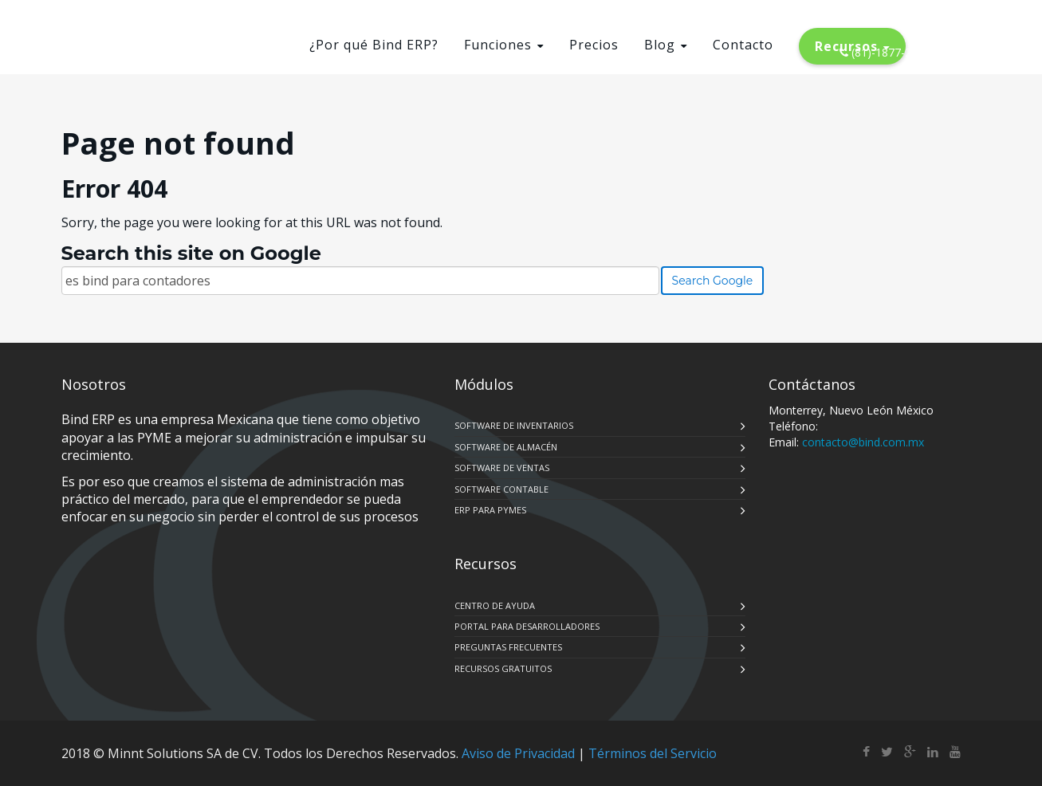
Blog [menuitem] (659, 44)
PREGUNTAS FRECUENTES (508, 647)
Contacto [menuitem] (743, 44)
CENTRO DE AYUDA (494, 605)
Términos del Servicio (652, 753)
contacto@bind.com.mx (863, 442)
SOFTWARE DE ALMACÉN (505, 447)
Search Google (712, 280)
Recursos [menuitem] (846, 46)
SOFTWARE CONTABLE (501, 489)
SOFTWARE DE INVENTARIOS (513, 425)
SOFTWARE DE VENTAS (501, 468)
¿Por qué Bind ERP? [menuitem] (373, 44)
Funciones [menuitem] (498, 44)
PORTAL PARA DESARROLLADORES (527, 626)
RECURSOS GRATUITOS (503, 668)
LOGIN (957, 24)
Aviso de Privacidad (518, 753)
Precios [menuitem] (594, 44)
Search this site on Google (191, 253)
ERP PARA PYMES (490, 510)
